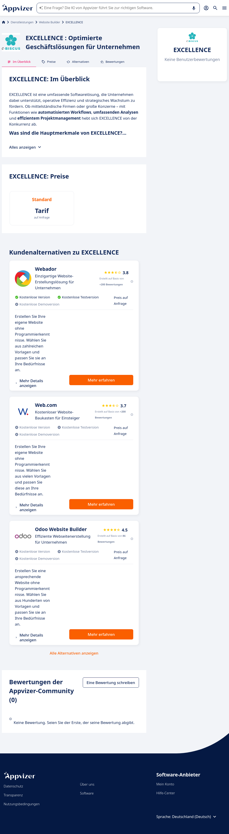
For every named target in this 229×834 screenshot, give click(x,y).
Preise (49, 62)
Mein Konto (165, 784)
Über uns (87, 784)
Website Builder (49, 22)
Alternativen (78, 62)
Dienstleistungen (22, 22)
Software (87, 793)
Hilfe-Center (165, 793)
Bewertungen (112, 62)
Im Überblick (19, 62)
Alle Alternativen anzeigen (74, 653)
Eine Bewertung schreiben (111, 682)
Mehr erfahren (101, 380)
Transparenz (13, 795)
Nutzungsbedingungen (22, 804)
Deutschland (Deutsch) (194, 816)
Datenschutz (13, 786)
